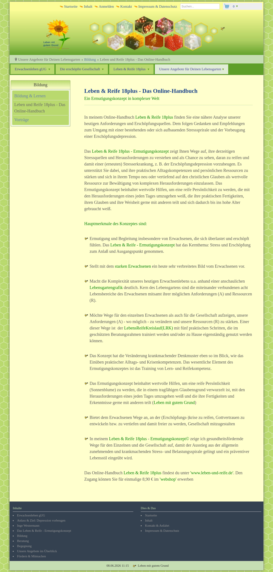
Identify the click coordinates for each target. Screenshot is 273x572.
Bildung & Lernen (30, 95)
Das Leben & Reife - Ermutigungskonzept (44, 530)
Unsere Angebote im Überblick (37, 551)
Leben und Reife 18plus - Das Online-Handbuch (39, 107)
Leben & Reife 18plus (131, 69)
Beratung (23, 541)
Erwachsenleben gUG (32, 69)
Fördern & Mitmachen (31, 556)
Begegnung (24, 546)
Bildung (90, 59)
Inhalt (88, 6)
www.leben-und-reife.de (211, 472)
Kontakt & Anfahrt (157, 525)
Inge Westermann (28, 525)
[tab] (40, 96)
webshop (168, 479)
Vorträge (21, 119)
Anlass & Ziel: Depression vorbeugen (41, 520)
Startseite (70, 6)
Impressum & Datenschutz (157, 6)
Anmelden (106, 6)
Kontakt (126, 6)
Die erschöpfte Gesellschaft (82, 69)
